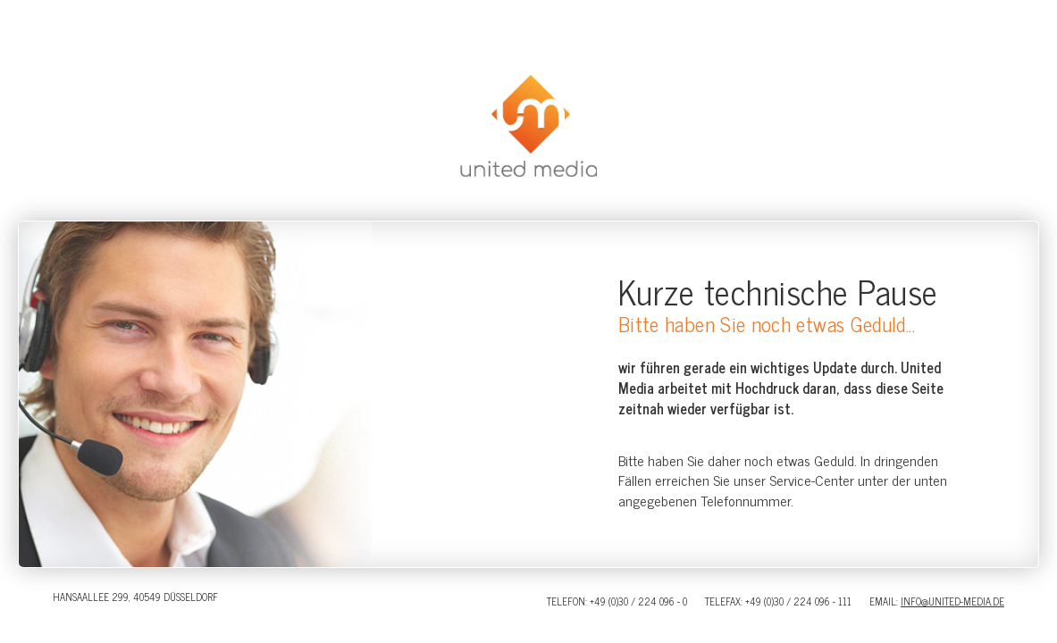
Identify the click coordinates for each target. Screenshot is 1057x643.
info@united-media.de (952, 601)
